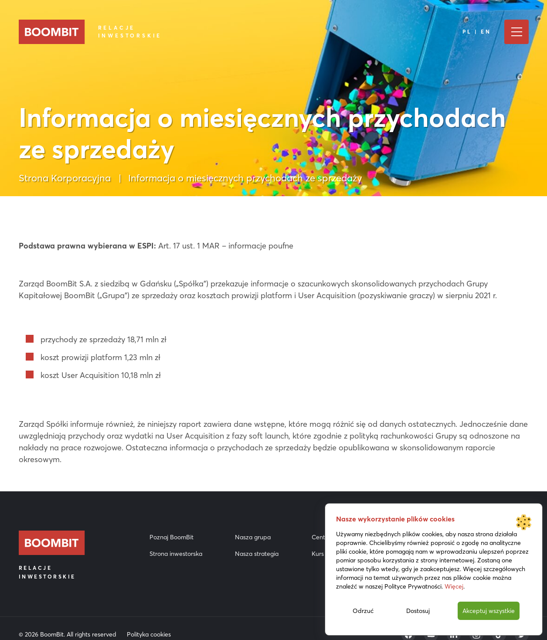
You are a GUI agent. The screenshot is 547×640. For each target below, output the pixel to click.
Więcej (454, 586)
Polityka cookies (149, 634)
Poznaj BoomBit (171, 537)
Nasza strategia (257, 554)
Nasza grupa (253, 537)
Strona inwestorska (175, 554)
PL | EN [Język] (476, 31)
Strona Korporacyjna (65, 178)
